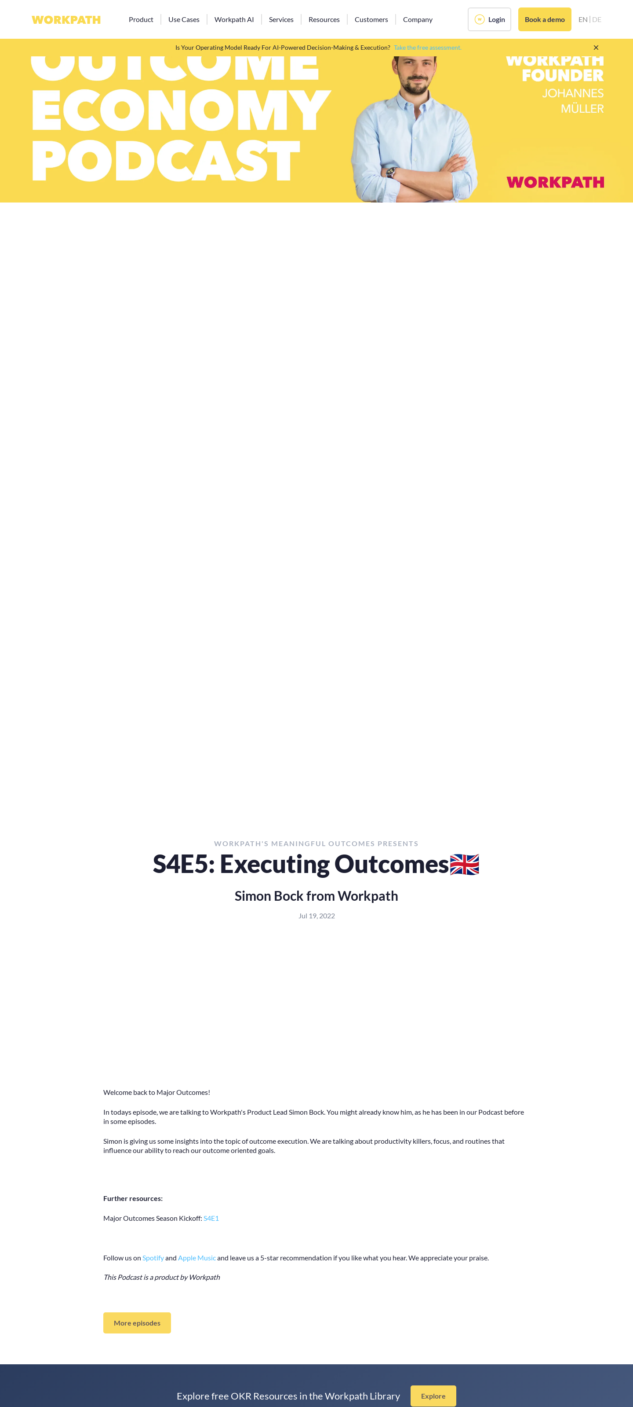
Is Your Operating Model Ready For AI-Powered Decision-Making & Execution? (282, 47)
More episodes (137, 1323)
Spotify (153, 1257)
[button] (141, 19)
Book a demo (545, 19)
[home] (66, 19)
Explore (433, 1396)
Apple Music (197, 1257)
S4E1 (211, 1218)
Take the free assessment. (428, 47)
